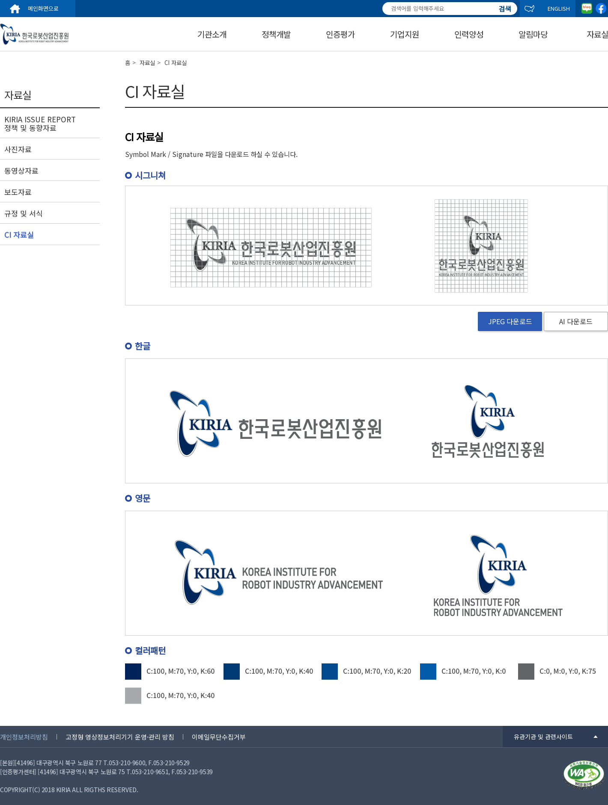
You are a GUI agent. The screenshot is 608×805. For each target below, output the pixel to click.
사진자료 (18, 149)
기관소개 (212, 34)
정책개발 (276, 34)
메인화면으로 (43, 8)
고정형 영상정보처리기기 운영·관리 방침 (120, 736)
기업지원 (404, 34)
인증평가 (340, 34)
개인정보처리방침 (24, 736)
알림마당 (533, 34)
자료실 (147, 63)
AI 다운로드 (576, 321)
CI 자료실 (19, 235)
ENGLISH (559, 8)
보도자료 (18, 192)
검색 (504, 4)
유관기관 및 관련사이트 (543, 736)
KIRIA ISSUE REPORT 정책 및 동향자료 (40, 123)
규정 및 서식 (23, 213)
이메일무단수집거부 (219, 736)
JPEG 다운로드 (510, 321)
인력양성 (468, 34)
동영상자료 (21, 170)
